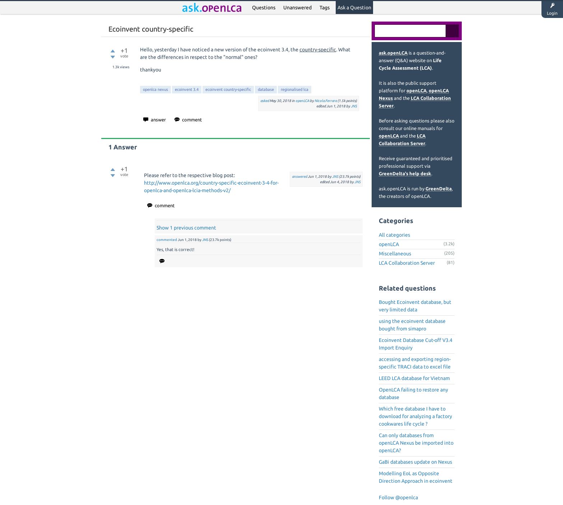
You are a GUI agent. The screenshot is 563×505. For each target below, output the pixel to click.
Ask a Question (354, 7)
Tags (325, 7)
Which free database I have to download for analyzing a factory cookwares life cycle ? (415, 416)
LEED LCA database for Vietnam (414, 378)
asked (264, 101)
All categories (394, 235)
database (266, 89)
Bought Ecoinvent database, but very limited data (415, 305)
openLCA (302, 101)
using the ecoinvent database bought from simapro (412, 325)
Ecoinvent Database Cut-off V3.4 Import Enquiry (415, 344)
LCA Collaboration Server (407, 263)
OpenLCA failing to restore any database (413, 393)
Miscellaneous (395, 253)
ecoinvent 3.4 (187, 89)
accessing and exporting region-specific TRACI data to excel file (415, 363)
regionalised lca (294, 89)
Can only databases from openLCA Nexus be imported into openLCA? (416, 442)
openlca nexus (155, 89)
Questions (263, 7)
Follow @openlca (398, 497)
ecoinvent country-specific (228, 89)
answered (299, 177)
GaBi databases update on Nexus (415, 462)
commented (167, 240)
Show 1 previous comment (186, 228)
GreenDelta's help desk (405, 173)
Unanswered (297, 7)
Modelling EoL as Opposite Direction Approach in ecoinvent (415, 477)
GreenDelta (438, 188)
